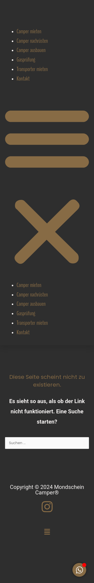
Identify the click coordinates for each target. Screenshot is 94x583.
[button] (47, 186)
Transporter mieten (32, 69)
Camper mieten (29, 31)
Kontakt (23, 79)
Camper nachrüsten (32, 41)
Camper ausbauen (31, 50)
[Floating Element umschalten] (79, 570)
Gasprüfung (26, 60)
